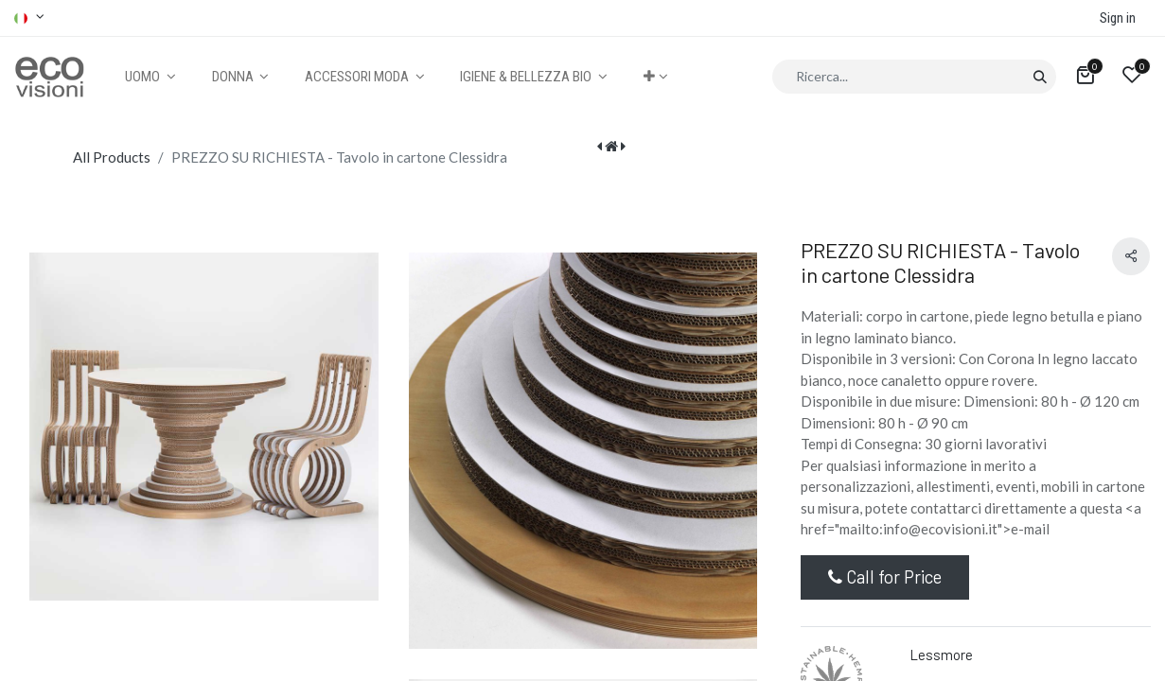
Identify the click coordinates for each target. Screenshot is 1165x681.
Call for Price (885, 576)
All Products (111, 157)
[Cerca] (1039, 77)
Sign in (1118, 17)
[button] (655, 77)
